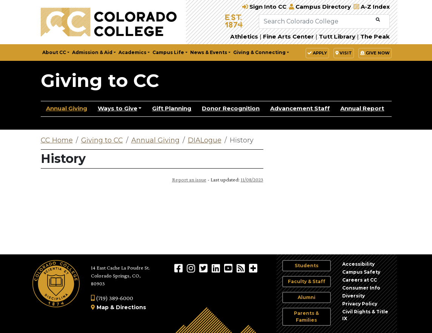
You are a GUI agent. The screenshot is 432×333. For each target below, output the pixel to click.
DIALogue (204, 140)
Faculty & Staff (306, 281)
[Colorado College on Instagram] (192, 268)
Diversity (353, 296)
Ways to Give (117, 108)
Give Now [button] (375, 53)
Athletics (244, 36)
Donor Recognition (231, 108)
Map (103, 307)
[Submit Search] (378, 20)
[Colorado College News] (241, 268)
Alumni (306, 297)
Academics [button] (132, 52)
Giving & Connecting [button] (259, 52)
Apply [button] (317, 53)
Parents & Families (306, 316)
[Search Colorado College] (316, 21)
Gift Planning (171, 108)
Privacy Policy (359, 304)
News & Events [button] (208, 52)
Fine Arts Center (288, 36)
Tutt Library (337, 36)
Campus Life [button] (168, 52)
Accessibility (358, 264)
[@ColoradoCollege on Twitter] (204, 268)
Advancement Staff (300, 108)
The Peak (375, 36)
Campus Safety (361, 272)
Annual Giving (66, 108)
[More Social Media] (253, 268)
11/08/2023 (252, 180)
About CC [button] (54, 52)
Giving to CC (100, 80)
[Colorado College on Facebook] (179, 268)
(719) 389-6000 (112, 298)
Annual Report (362, 108)
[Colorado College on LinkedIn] (217, 268)
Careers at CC (359, 280)
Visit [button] (343, 53)
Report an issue (189, 180)
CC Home (57, 140)
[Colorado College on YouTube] (229, 268)
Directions (131, 307)
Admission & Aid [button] (92, 52)
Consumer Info (361, 288)
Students (306, 265)
